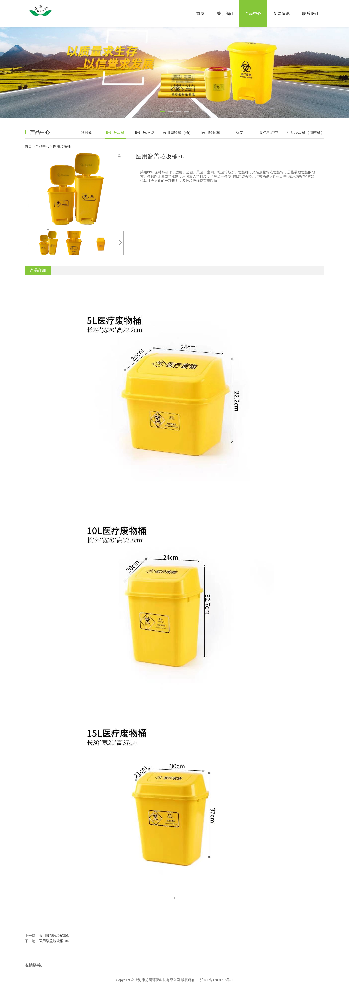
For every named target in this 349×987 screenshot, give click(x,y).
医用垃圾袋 (144, 133)
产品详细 (38, 270)
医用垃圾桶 (115, 133)
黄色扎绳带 (268, 133)
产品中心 (253, 13)
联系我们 (310, 13)
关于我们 (225, 13)
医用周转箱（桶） (178, 133)
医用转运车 (210, 133)
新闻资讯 (282, 13)
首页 (200, 13)
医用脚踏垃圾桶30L (54, 936)
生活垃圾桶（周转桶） (305, 133)
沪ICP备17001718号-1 (216, 980)
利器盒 (86, 133)
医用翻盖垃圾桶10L (54, 941)
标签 (239, 133)
